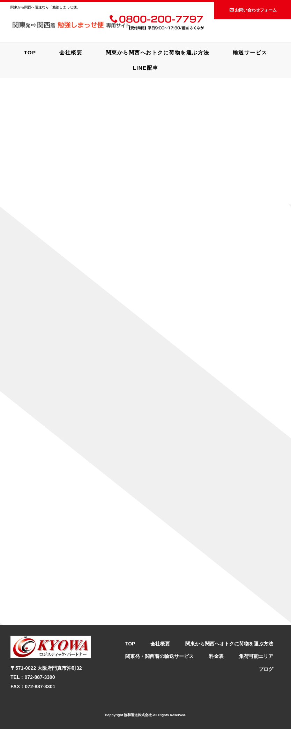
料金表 (216, 656)
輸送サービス (250, 52)
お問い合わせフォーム (253, 10)
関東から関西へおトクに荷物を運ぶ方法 (157, 52)
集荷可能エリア (256, 656)
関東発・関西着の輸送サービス (159, 656)
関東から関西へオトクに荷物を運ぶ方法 (229, 643)
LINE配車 (145, 68)
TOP (30, 52)
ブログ (266, 669)
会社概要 (70, 52)
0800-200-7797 (156, 19)
